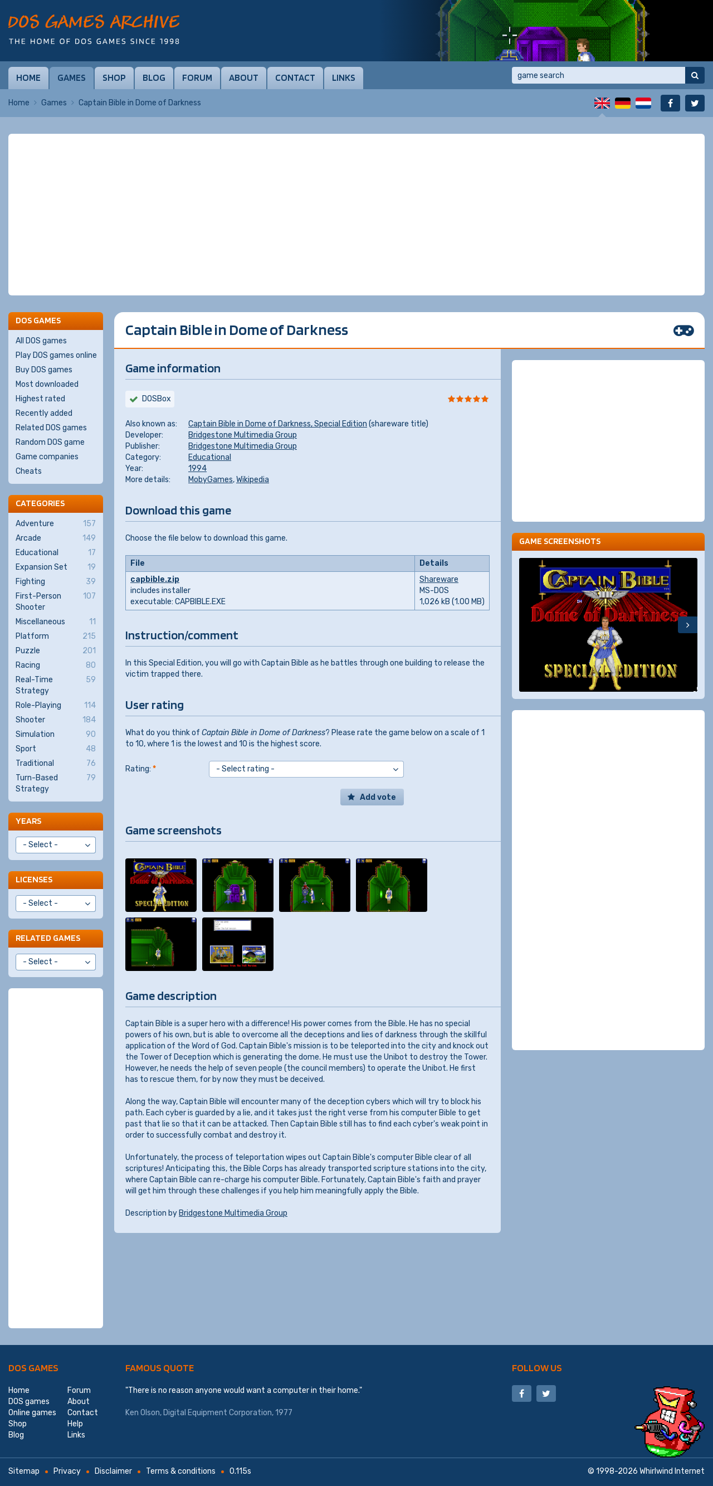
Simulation (56, 734)
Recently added (44, 413)
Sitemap (24, 1471)
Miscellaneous (56, 622)
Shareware (438, 579)
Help (75, 1424)
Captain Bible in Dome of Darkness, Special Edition (277, 424)
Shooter (56, 720)
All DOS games (41, 341)
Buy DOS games (44, 370)
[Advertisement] (356, 215)
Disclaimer (113, 1471)
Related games (48, 938)
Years (28, 820)
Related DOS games (51, 428)
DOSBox (156, 399)
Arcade (56, 538)
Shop (114, 77)
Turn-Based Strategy (56, 783)
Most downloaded (47, 384)
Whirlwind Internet (672, 1471)
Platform (56, 636)
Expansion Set (56, 567)
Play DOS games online (56, 355)
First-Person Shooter (56, 601)
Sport (56, 749)
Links (343, 77)
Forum (197, 77)
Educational (209, 457)
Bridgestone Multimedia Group (242, 435)
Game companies (47, 457)
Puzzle (56, 651)
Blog (154, 77)
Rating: (140, 769)
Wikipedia (252, 479)
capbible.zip (154, 579)
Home (28, 77)
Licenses (34, 879)
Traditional (56, 763)
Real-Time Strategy (56, 685)
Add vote (378, 797)
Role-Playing (56, 705)
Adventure (56, 524)
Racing (56, 665)
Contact (295, 77)
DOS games (33, 1367)
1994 (197, 468)
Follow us (537, 1367)
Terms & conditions (181, 1471)
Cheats (29, 471)
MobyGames (210, 479)
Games (71, 77)
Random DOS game (50, 442)
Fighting (56, 581)
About (243, 77)
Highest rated (40, 399)
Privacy (67, 1471)
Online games (32, 1412)
